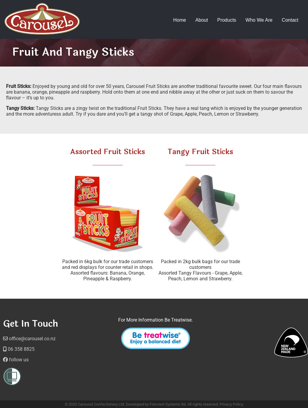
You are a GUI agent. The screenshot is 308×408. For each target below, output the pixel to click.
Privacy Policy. (232, 404)
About (201, 20)
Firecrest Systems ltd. (167, 404)
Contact (290, 20)
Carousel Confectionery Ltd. (101, 404)
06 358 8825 (19, 349)
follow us (16, 360)
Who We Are (259, 20)
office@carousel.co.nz (29, 338)
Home (179, 20)
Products (226, 20)
